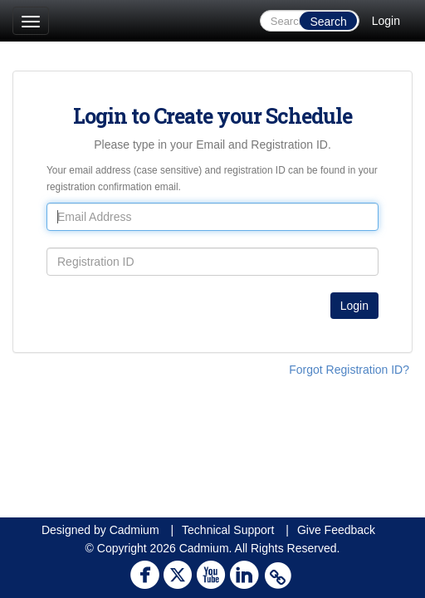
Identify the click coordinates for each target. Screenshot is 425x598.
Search (328, 21)
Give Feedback (336, 530)
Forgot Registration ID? (349, 369)
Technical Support (228, 530)
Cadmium (134, 530)
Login (386, 20)
